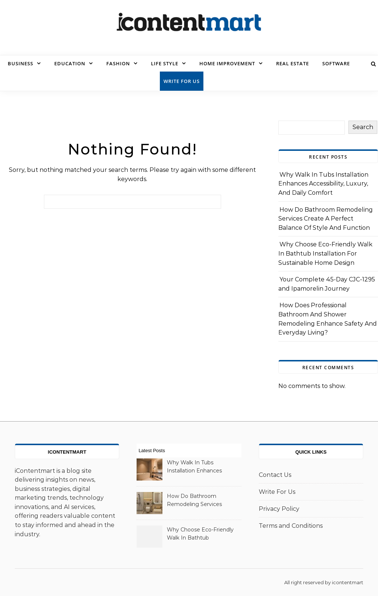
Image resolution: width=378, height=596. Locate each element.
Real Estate (292, 63)
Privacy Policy (279, 508)
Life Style (164, 63)
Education (69, 63)
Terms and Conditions (291, 525)
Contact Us (275, 474)
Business (20, 63)
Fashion (118, 63)
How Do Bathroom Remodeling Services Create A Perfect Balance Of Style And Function (325, 218)
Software (336, 63)
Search (363, 127)
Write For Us (182, 81)
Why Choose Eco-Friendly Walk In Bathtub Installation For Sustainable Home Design (325, 253)
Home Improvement (227, 63)
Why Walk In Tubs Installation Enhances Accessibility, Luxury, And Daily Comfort (323, 183)
